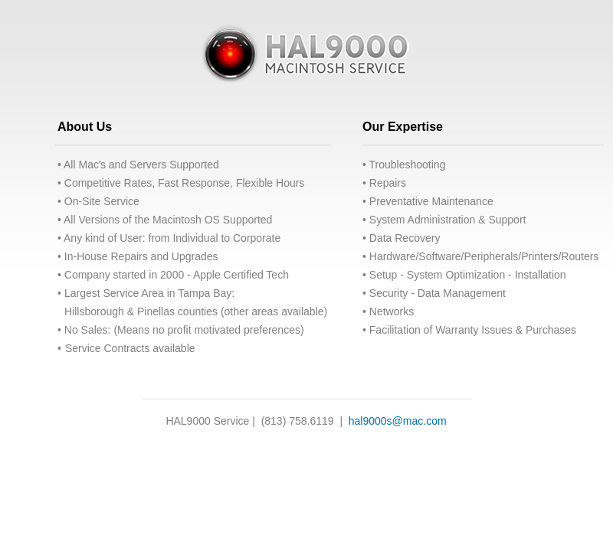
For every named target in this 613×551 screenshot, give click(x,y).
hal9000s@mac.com (398, 421)
